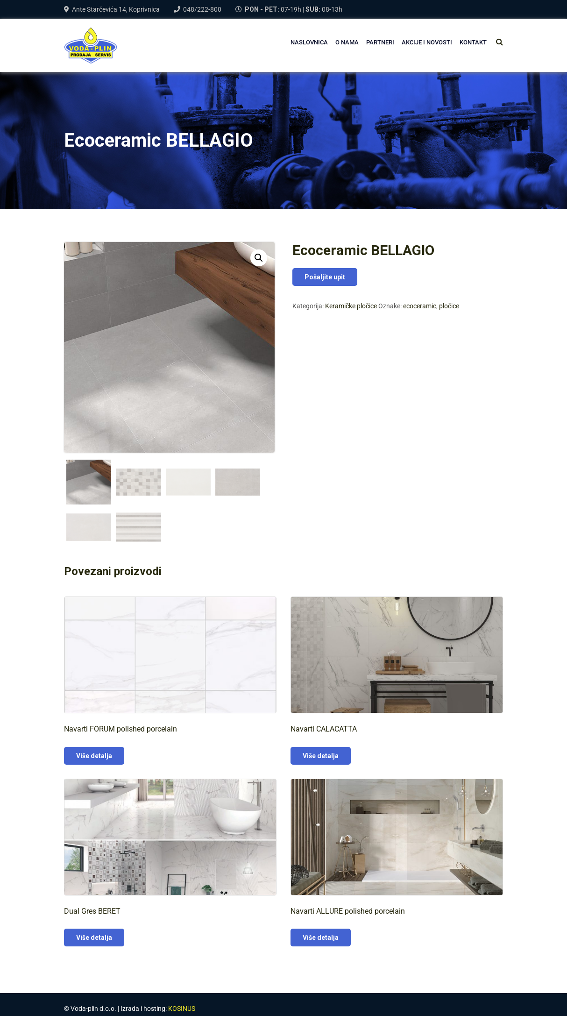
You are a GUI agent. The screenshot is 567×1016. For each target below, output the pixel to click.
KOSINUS (181, 1008)
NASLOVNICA (309, 42)
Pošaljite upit (325, 277)
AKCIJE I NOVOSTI (427, 42)
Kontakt (473, 42)
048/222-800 (202, 9)
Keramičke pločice (351, 306)
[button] (258, 257)
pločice (449, 306)
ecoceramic (419, 306)
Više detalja (94, 756)
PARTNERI (380, 42)
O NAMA (347, 42)
